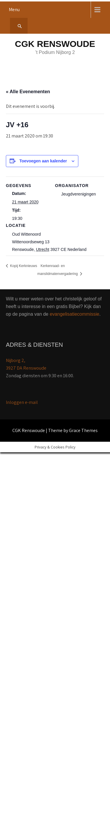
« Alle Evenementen (28, 91)
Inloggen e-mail (22, 402)
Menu (14, 9)
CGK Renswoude (55, 44)
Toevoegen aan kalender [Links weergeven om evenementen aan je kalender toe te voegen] (43, 161)
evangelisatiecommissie (74, 314)
